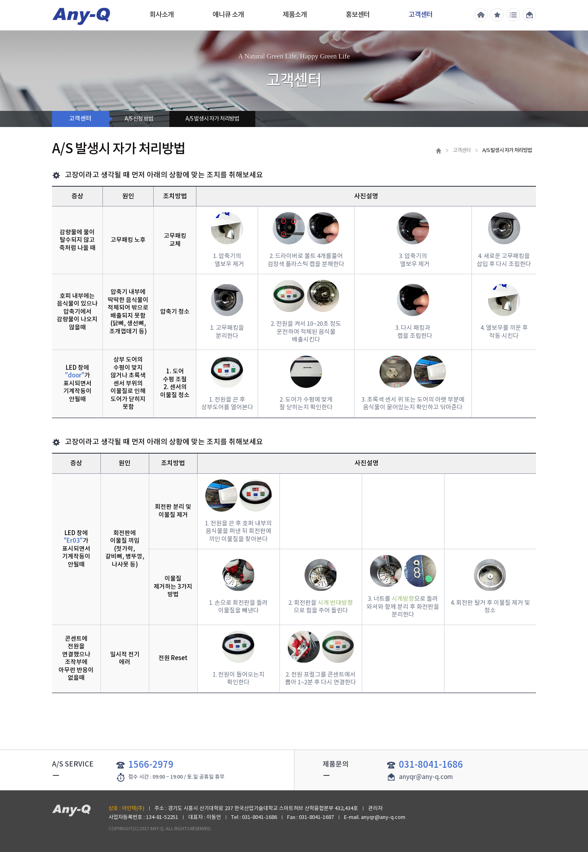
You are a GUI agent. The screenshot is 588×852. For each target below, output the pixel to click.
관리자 (375, 809)
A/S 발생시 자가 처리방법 (212, 119)
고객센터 (421, 15)
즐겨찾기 (497, 14)
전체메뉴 (513, 14)
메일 (529, 14)
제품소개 (295, 15)
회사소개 (162, 15)
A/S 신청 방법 (139, 119)
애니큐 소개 (228, 15)
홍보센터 (358, 15)
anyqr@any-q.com (426, 777)
